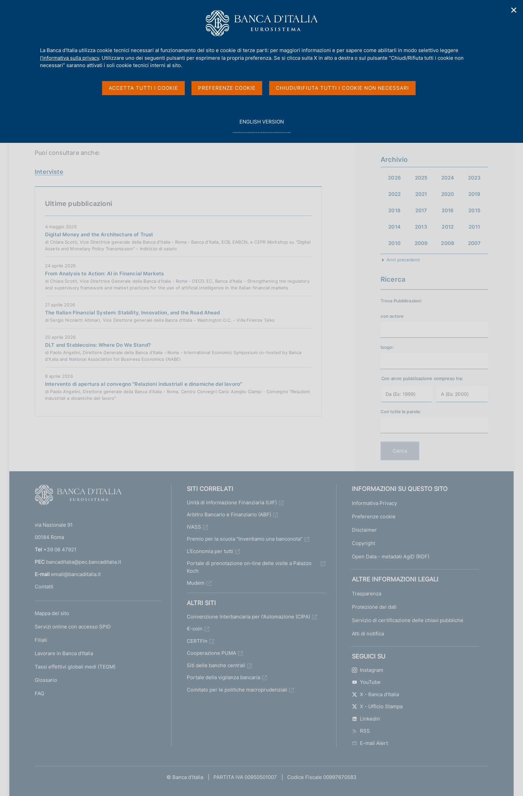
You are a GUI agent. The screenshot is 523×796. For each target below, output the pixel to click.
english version (261, 125)
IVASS (194, 527)
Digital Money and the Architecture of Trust (99, 234)
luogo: (387, 347)
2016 (448, 210)
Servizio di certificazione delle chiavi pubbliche (407, 620)
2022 (394, 194)
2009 (421, 243)
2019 (474, 194)
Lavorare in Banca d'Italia (64, 653)
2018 (394, 210)
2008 (447, 243)
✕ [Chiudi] (514, 10)
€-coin (194, 628)
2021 (421, 194)
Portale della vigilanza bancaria (223, 677)
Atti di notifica (368, 633)
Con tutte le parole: (401, 411)
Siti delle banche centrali (216, 665)
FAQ (39, 693)
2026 (394, 178)
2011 (474, 227)
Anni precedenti (403, 259)
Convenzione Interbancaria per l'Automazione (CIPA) (248, 616)
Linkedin (366, 719)
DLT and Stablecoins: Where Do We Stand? (98, 345)
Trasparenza (366, 593)
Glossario (46, 680)
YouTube (366, 682)
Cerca (400, 451)
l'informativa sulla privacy (69, 58)
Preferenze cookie (374, 516)
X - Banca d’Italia (375, 694)
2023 (474, 178)
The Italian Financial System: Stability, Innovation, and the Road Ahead (132, 312)
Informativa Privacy (374, 503)
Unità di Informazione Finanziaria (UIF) (232, 502)
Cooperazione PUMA (211, 653)
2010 (394, 243)
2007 (474, 243)
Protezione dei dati (374, 607)
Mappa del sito (52, 613)
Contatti (44, 586)
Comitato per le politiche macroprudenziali (237, 690)
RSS (361, 731)
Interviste (49, 171)
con (392, 316)
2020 (447, 194)
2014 (394, 227)
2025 (421, 178)
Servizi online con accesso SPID (73, 626)
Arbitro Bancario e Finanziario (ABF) (229, 514)
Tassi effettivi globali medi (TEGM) (75, 667)
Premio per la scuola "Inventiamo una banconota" (245, 539)
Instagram (367, 670)
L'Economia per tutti (210, 551)
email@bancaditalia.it (76, 574)
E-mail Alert (370, 743)
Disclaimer (364, 530)
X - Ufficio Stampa (377, 706)
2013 (421, 227)
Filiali (41, 640)
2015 (474, 210)
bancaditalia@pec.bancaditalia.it (83, 562)
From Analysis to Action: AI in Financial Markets (104, 273)
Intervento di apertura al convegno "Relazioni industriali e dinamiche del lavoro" (143, 384)
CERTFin (197, 641)
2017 (421, 210)
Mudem (195, 583)
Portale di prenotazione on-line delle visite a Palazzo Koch (249, 567)
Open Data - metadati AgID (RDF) (390, 556)
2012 (448, 227)
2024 (447, 178)
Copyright (363, 543)
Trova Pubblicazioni (401, 300)
